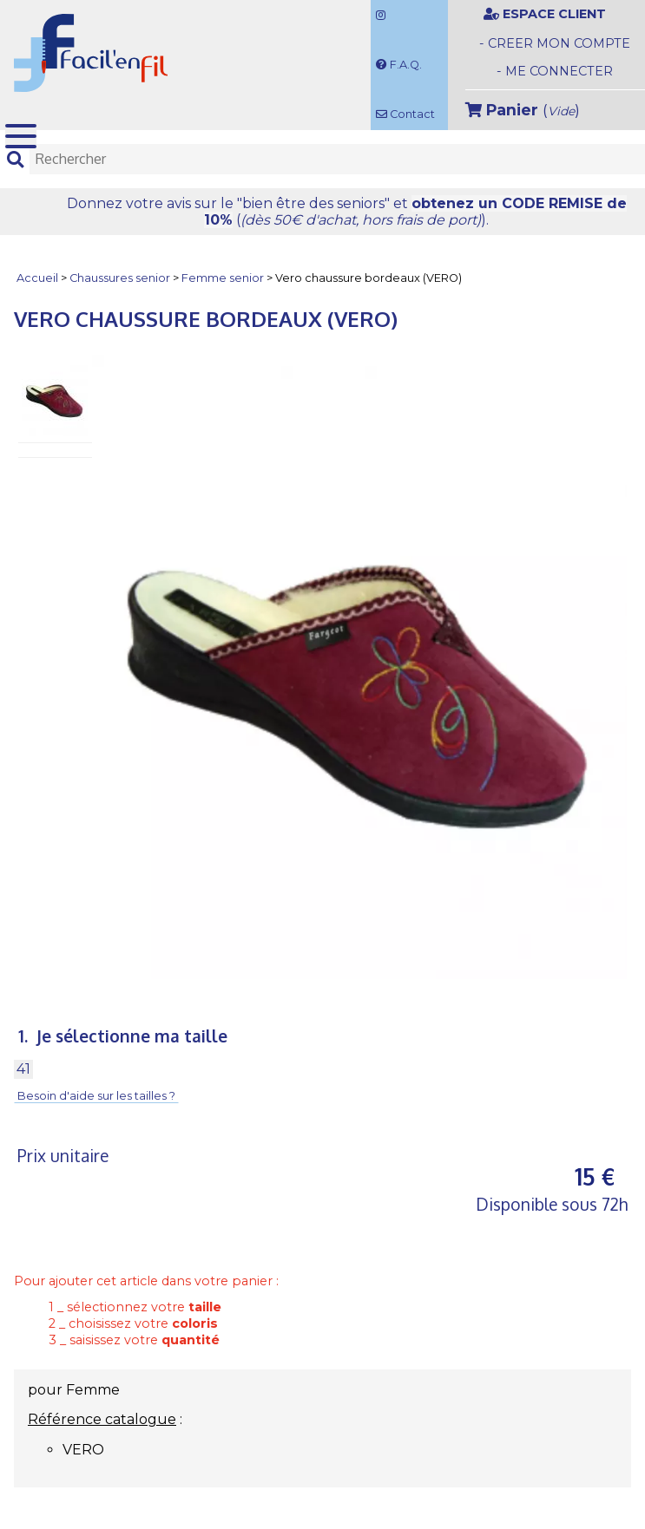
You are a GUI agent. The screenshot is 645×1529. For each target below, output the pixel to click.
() (522, 110)
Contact (405, 114)
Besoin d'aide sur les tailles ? (96, 1096)
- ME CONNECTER (555, 71)
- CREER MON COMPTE (554, 43)
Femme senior (222, 278)
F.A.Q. (399, 64)
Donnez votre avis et (347, 211)
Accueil (37, 278)
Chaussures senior (119, 278)
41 (23, 1069)
